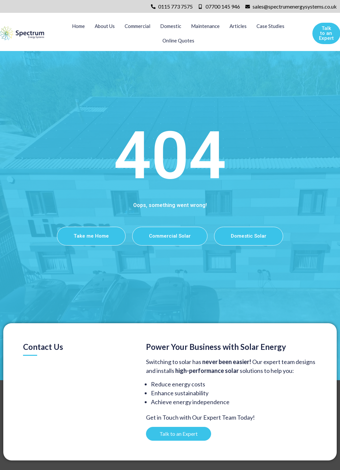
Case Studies (270, 26)
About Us (105, 26)
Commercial (137, 26)
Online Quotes (178, 40)
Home (78, 26)
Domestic (170, 26)
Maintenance (205, 26)
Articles (238, 26)
